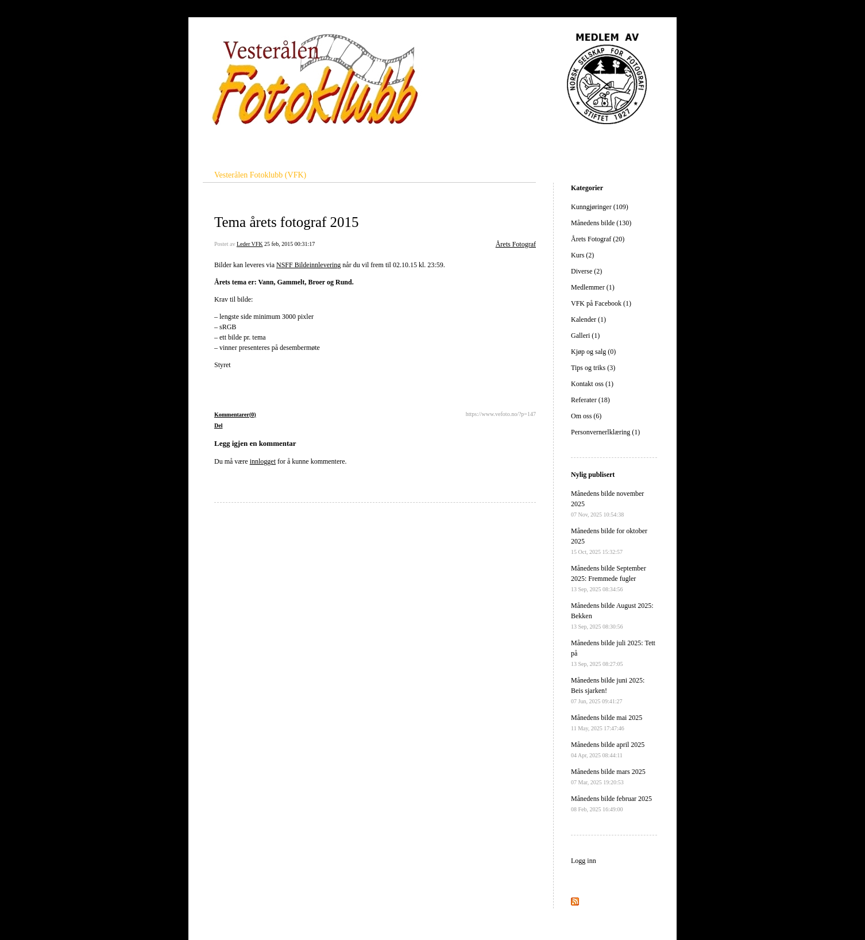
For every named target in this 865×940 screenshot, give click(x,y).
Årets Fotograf (516, 244)
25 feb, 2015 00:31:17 (289, 244)
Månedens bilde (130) (601, 223)
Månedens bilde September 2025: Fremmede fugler (608, 578)
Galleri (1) (585, 336)
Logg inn (583, 861)
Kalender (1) (588, 319)
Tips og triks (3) (593, 368)
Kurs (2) (582, 255)
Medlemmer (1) (593, 287)
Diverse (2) (586, 271)
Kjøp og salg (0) (593, 352)
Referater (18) (590, 400)
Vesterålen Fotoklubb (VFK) (260, 175)
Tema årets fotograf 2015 (286, 222)
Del (218, 425)
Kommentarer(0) (235, 414)
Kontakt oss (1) (592, 384)
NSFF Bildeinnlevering (308, 265)
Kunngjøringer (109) (599, 207)
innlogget (263, 461)
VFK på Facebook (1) (601, 303)
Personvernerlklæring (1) (605, 432)
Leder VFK (250, 244)
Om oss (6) (586, 416)
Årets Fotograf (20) (597, 239)
